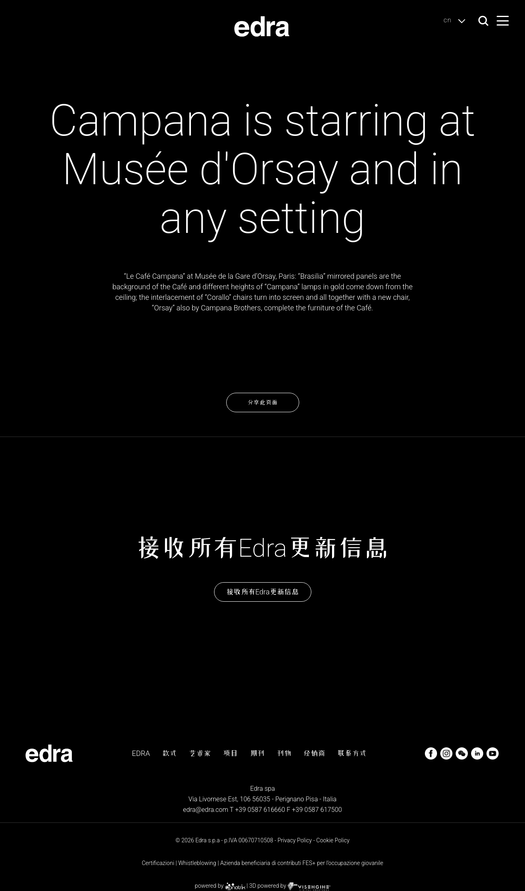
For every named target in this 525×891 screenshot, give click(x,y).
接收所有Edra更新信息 (262, 592)
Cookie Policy (332, 840)
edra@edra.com (205, 810)
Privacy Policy (295, 840)
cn (457, 21)
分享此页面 (262, 402)
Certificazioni (158, 863)
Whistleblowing (197, 863)
